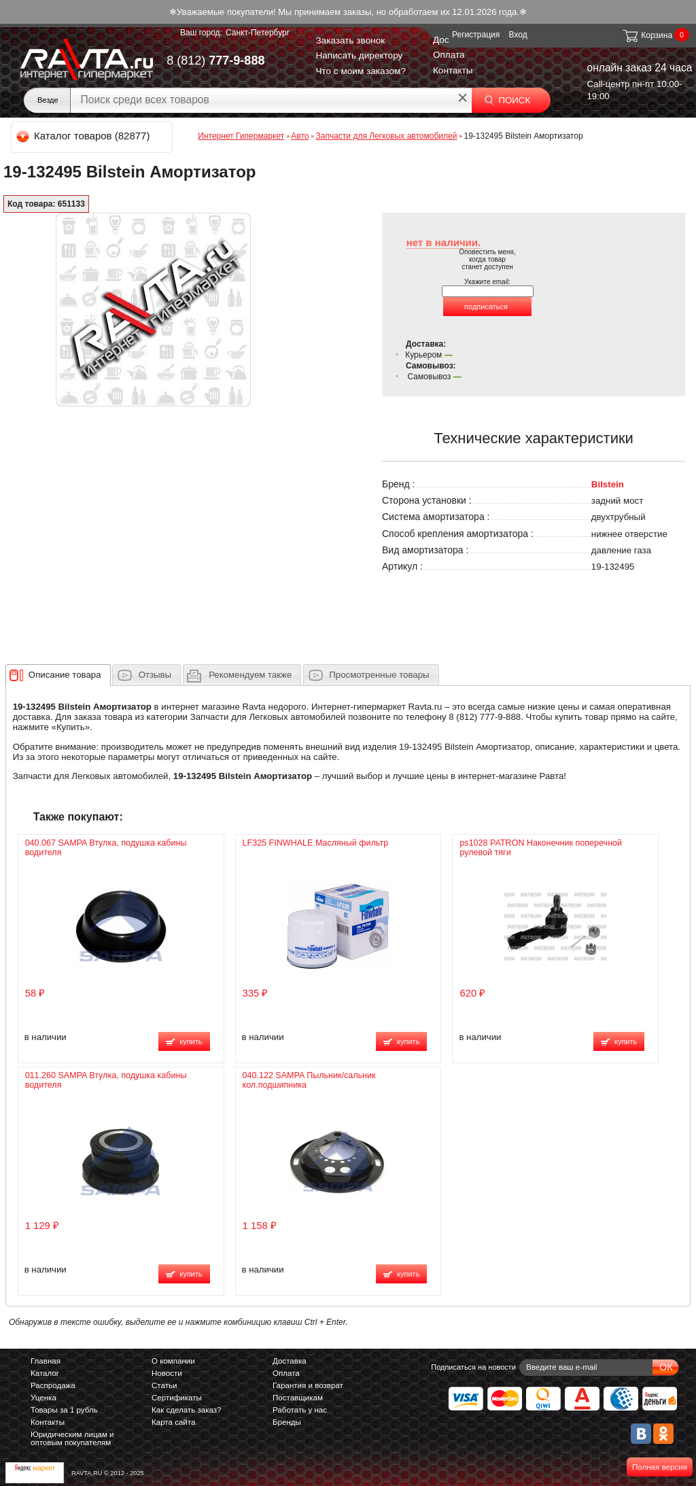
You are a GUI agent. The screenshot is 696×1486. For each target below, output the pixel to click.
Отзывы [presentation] (155, 675)
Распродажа (53, 1385)
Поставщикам (298, 1398)
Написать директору (358, 55)
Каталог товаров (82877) (84, 135)
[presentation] (65, 675)
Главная (45, 1361)
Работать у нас (300, 1410)
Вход (518, 34)
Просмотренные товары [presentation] (379, 675)
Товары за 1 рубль (64, 1410)
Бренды (287, 1422)
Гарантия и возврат (308, 1385)
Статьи (164, 1385)
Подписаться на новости (473, 1367)
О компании (173, 1361)
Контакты (453, 70)
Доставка (290, 1361)
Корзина (646, 35)
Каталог (45, 1373)
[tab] (58, 675)
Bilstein (607, 484)
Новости (167, 1373)
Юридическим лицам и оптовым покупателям (72, 1438)
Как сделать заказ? (187, 1410)
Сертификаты (177, 1398)
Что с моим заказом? (360, 71)
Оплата (449, 55)
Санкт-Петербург (258, 32)
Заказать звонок (350, 40)
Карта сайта (173, 1422)
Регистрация (476, 34)
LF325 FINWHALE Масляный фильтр (316, 843)
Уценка (43, 1398)
